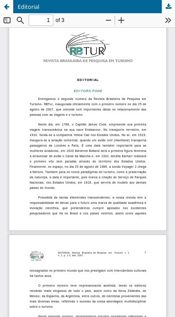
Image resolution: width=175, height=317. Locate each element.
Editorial (28, 7)
